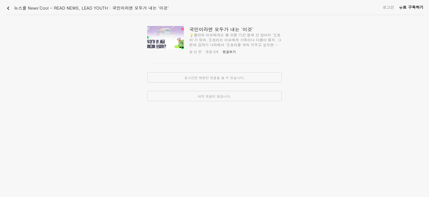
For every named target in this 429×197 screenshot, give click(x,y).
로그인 (388, 7)
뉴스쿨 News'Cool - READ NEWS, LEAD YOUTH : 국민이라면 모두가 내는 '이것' (87, 8)
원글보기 (229, 51)
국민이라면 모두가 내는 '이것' (221, 29)
